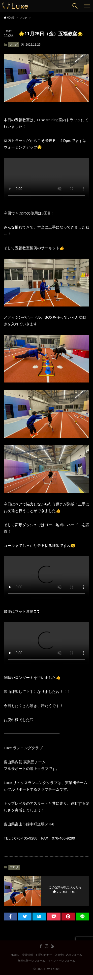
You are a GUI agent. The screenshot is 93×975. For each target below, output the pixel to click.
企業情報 (27, 954)
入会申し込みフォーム (68, 954)
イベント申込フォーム (61, 960)
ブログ (13, 44)
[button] (75, 6)
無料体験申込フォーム (31, 960)
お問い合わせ (44, 954)
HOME (15, 954)
